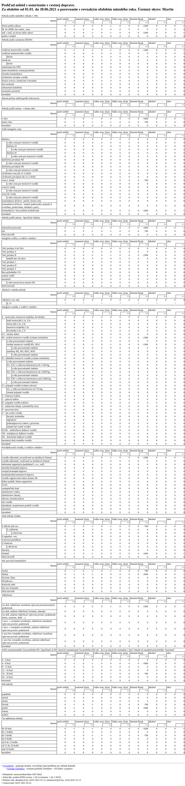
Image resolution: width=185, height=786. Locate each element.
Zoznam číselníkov (16, 768)
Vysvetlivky (8, 765)
